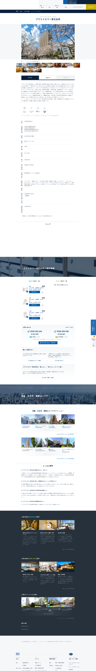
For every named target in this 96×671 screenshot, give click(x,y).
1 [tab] (45, 414)
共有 (93, 345)
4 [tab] (48, 414)
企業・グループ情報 (63, 2)
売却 (56, 634)
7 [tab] (49, 576)
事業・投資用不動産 (39, 631)
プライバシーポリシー (46, 665)
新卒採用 (71, 632)
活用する (57, 5)
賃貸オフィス (38, 625)
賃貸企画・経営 (58, 628)
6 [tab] (50, 414)
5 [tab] (49, 414)
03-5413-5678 (34, 294)
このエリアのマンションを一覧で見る (65, 394)
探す (41, 5)
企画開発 (57, 636)
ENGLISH (70, 1)
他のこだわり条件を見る (68, 509)
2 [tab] (46, 414)
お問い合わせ (91, 6)
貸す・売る (18, 631)
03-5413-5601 (61, 294)
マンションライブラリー (78, 7)
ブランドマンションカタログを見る (65, 580)
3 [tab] (47, 414)
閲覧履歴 (81, 2)
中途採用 (71, 635)
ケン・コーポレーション (74, 629)
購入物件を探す (25, 591)
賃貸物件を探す (25, 588)
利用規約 (55, 665)
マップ (38, 297)
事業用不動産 (53, 2)
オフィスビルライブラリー (41, 633)
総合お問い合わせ (34, 665)
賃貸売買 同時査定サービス (43, 437)
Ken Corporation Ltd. (13, 5)
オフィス (46, 2)
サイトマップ (62, 665)
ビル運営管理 (38, 628)
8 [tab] (50, 576)
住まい (41, 2)
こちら (48, 464)
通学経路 (33, 168)
